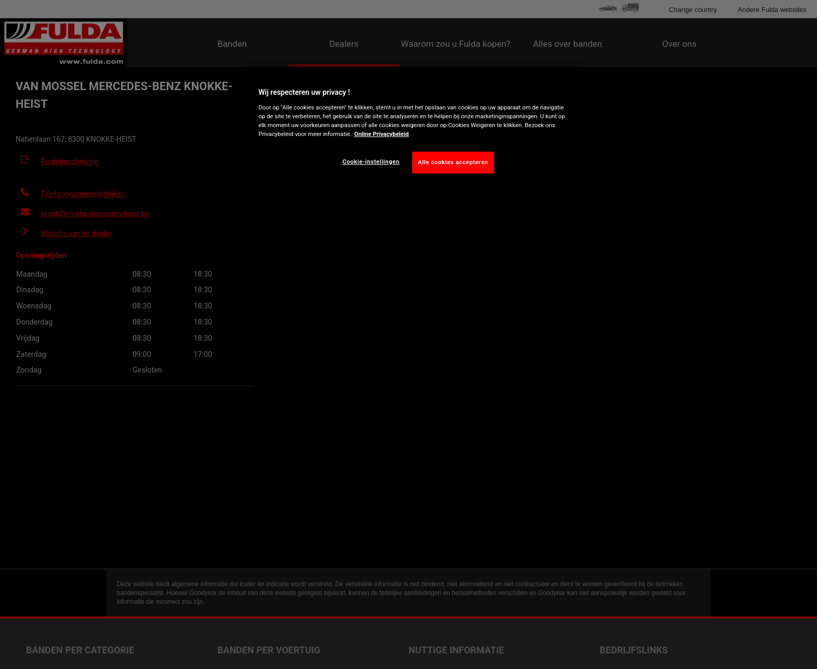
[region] (412, 128)
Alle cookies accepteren (453, 162)
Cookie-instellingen (371, 161)
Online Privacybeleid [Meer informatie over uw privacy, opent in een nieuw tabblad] (381, 134)
